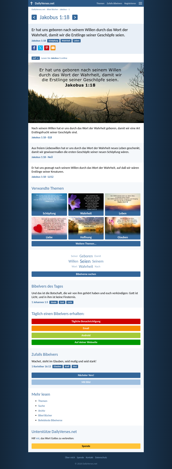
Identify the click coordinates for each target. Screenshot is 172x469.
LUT (35, 58)
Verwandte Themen (48, 188)
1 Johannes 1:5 (40, 302)
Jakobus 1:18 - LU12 (42, 176)
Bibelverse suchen (86, 274)
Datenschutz (101, 457)
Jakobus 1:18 (39, 40)
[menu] (140, 4)
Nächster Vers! (86, 375)
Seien (85, 261)
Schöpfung (53, 40)
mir (37, 438)
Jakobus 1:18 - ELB (42, 137)
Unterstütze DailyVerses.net (54, 431)
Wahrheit (66, 40)
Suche (41, 405)
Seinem (97, 261)
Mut (75, 366)
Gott (62, 302)
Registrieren (130, 3)
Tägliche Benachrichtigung (86, 321)
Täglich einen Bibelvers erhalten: (58, 313)
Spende (86, 446)
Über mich (70, 457)
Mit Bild (86, 382)
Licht (70, 302)
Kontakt (89, 457)
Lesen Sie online (54, 58)
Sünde (53, 302)
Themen (100, 3)
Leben (76, 40)
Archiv (41, 410)
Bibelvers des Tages (47, 286)
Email (86, 328)
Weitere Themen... (86, 243)
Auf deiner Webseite (86, 342)
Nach (97, 266)
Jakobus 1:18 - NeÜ (42, 157)
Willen (73, 261)
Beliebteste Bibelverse (50, 420)
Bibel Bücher (52, 9)
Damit (97, 256)
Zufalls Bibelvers (114, 3)
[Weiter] (74, 17)
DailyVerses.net (38, 9)
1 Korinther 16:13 (41, 366)
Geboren (86, 256)
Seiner (74, 256)
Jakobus (63, 9)
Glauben (57, 366)
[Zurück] (34, 17)
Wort (74, 266)
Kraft (67, 366)
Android (85, 335)
